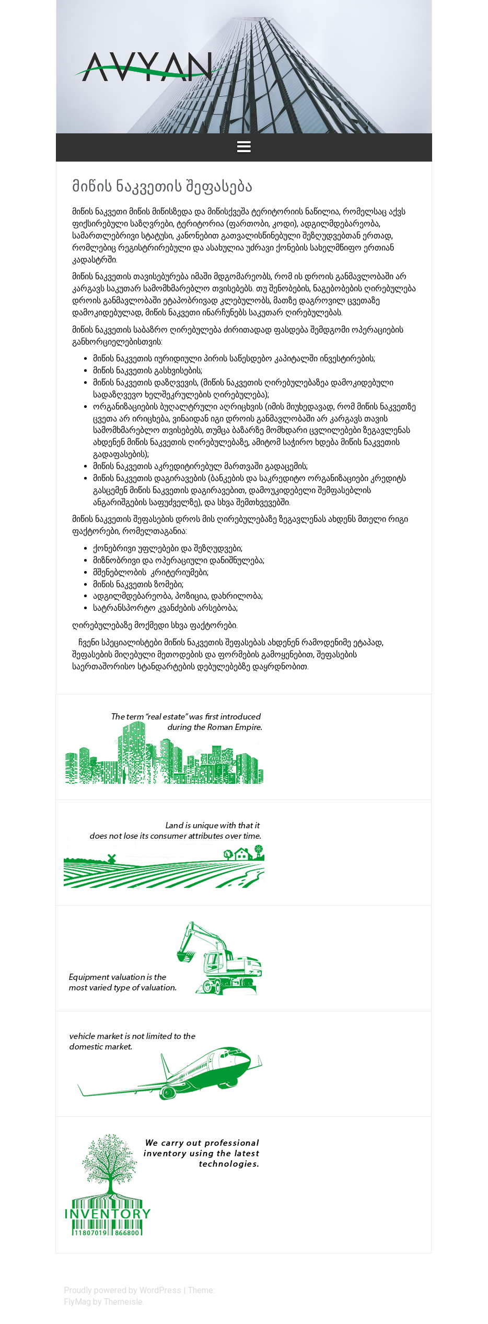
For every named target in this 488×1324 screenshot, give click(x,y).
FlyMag (77, 1302)
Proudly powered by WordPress (123, 1290)
